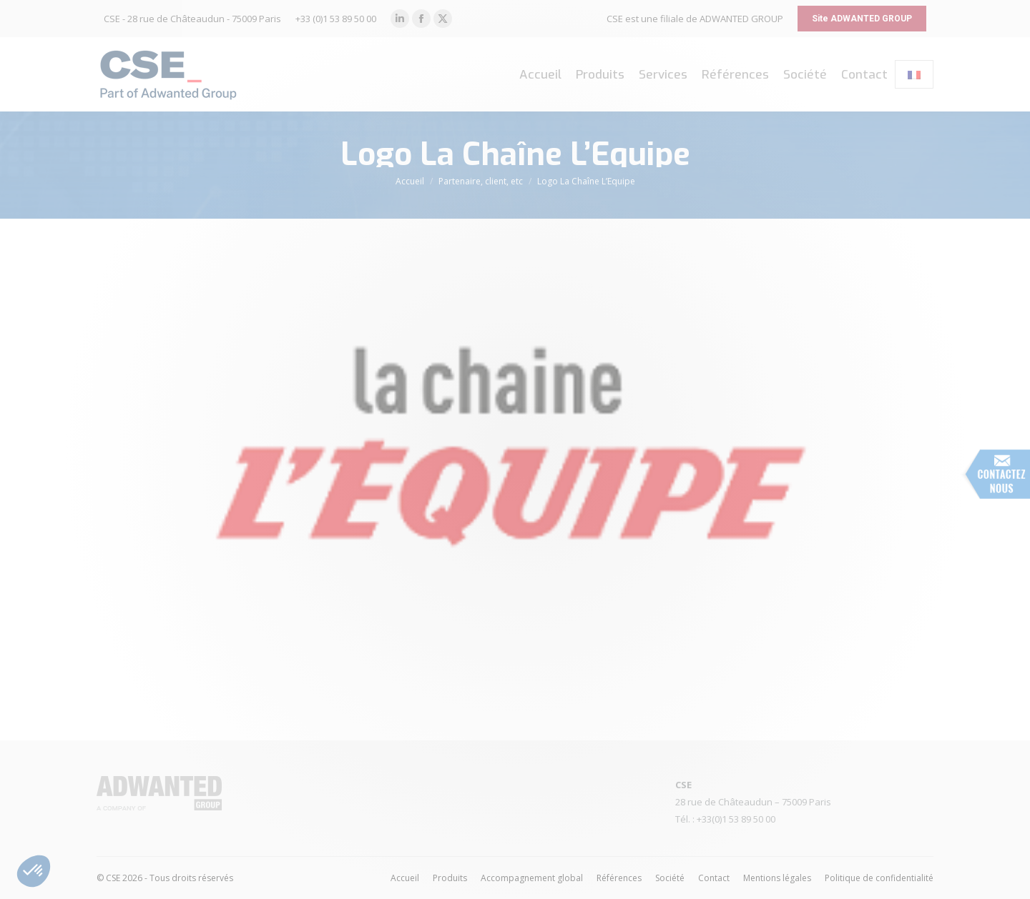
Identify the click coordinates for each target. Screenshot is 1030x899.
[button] (33, 871)
